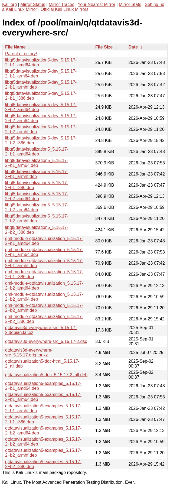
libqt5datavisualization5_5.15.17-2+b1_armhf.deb (36, 174)
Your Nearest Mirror (96, 4)
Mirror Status (32, 4)
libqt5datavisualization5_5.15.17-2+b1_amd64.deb (36, 151)
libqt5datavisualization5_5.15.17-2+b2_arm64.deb (36, 207)
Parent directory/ (21, 53)
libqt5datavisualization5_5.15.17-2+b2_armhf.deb (36, 218)
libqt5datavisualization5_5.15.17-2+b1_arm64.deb (36, 163)
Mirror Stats (130, 4)
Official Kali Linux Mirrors (65, 9)
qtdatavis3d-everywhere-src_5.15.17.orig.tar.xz (29, 352)
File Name (15, 47)
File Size (104, 47)
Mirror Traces (61, 4)
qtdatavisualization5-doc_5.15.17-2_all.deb (46, 374)
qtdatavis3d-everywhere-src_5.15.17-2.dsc (46, 341)
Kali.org (9, 4)
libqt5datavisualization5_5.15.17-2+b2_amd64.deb (36, 196)
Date (133, 47)
